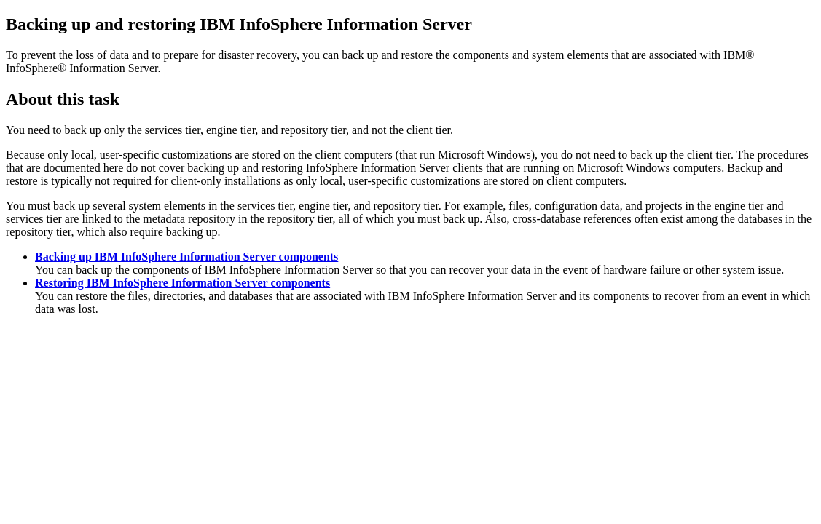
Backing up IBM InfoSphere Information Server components (186, 256)
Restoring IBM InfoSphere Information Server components (182, 283)
